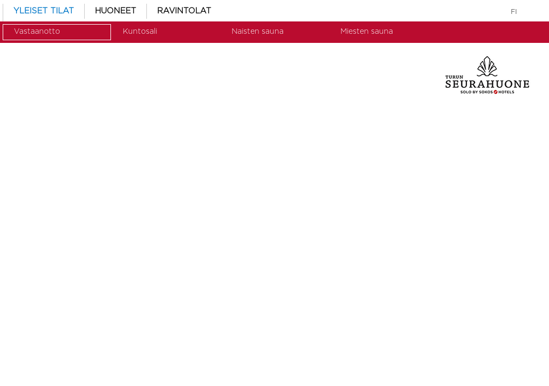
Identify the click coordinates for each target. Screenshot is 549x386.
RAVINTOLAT (184, 11)
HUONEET (115, 11)
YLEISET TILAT (43, 11)
